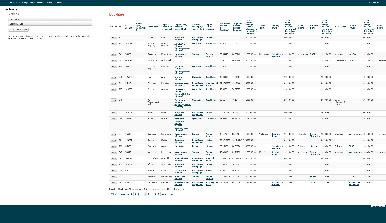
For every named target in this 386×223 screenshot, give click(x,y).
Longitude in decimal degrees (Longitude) (238, 26)
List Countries (15, 19)
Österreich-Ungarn (276, 135)
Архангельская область (181, 84)
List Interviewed (16, 24)
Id (120, 27)
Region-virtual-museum (210, 27)
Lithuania (210, 146)
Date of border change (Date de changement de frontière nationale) (252, 26)
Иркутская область (179, 38)
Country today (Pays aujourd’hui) (198, 27)
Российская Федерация (197, 38)
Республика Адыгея (180, 171)
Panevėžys (179, 146)
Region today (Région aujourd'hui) (181, 27)
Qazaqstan (197, 43)
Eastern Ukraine (209, 55)
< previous (124, 194)
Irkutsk (209, 37)
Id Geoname (129, 27)
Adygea (209, 170)
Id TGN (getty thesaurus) (141, 25)
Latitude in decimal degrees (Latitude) (225, 26)
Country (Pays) (275, 27)
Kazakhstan (211, 43)
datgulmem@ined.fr (33, 38)
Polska (313, 176)
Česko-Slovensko (315, 135)
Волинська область (179, 177)
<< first (113, 194)
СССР (313, 54)
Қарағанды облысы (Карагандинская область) (182, 47)
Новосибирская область (181, 159)
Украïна (195, 54)
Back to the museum (18, 30)
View (114, 37)
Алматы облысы (178, 78)
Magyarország (355, 134)
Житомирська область (181, 55)
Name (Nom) (153, 27)
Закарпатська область (180, 135)
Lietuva (195, 146)
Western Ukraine (209, 135)
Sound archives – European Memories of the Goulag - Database (34, 3)
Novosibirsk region (211, 159)
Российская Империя (277, 55)
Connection (374, 2)
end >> (173, 194)
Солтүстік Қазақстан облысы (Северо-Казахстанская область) (181, 124)
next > (164, 194)
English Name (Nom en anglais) (167, 27)
